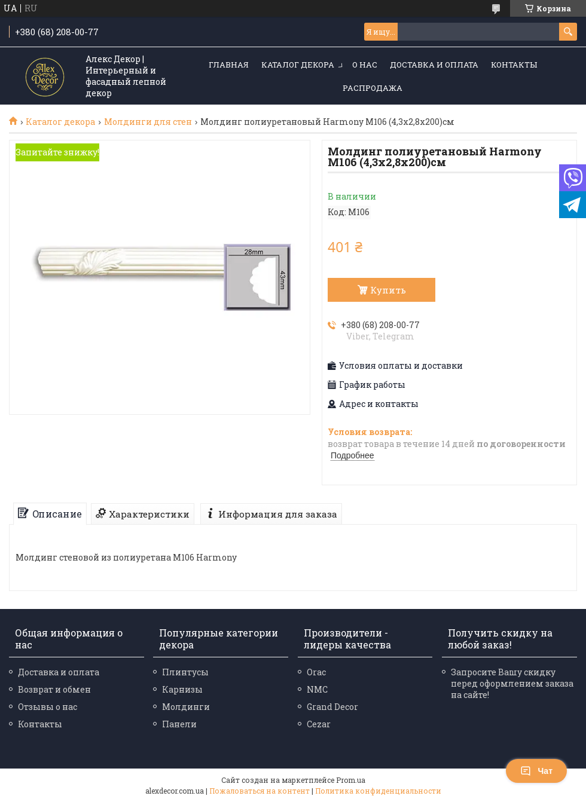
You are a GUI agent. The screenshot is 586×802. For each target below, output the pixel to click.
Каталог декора (297, 64)
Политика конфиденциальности (378, 790)
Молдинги (186, 706)
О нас (364, 64)
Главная (229, 64)
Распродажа (372, 87)
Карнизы (182, 689)
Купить (388, 290)
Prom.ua (350, 780)
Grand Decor (332, 706)
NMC (317, 689)
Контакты (514, 64)
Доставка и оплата (434, 64)
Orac (316, 672)
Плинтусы (185, 672)
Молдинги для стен (148, 122)
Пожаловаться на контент (259, 790)
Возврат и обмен (54, 689)
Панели (179, 724)
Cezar (319, 724)
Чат (536, 771)
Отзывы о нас (47, 706)
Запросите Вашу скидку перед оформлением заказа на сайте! (512, 683)
